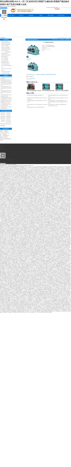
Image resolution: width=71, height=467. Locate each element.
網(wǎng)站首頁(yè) (11, 15)
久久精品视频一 (10, 221)
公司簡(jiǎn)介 (21, 15)
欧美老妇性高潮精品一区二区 (56, 193)
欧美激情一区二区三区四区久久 (21, 298)
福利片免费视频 (12, 228)
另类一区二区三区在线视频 (41, 261)
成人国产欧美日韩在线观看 (28, 295)
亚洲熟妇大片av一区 (6, 201)
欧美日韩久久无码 (24, 201)
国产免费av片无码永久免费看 (47, 312)
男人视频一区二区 (6, 237)
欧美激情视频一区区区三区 (24, 166)
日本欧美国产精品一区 (34, 173)
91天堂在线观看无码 (15, 199)
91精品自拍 (9, 195)
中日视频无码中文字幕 (20, 206)
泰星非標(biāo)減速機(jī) (5, 41)
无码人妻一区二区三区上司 (42, 281)
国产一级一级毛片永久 (42, 192)
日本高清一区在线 (15, 252)
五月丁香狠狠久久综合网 (31, 174)
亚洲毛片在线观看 (59, 261)
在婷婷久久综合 (35, 263)
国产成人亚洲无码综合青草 (65, 279)
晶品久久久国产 (33, 268)
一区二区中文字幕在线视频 (35, 228)
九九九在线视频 (10, 236)
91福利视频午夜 (65, 253)
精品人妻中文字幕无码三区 (49, 174)
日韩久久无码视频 (15, 289)
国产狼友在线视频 (60, 237)
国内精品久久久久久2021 (50, 232)
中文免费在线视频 (36, 172)
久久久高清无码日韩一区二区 (43, 206)
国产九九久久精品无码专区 (40, 266)
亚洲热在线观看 (25, 174)
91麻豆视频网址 (51, 267)
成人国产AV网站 (9, 252)
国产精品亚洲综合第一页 (51, 278)
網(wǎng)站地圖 (63, 7)
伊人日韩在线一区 (63, 222)
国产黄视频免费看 (16, 168)
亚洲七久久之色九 (31, 251)
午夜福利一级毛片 (41, 287)
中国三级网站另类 (19, 170)
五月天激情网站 (12, 183)
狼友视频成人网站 (47, 205)
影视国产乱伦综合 (6, 248)
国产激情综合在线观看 (13, 193)
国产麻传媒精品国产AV (24, 226)
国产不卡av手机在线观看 (31, 262)
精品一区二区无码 (58, 235)
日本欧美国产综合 (48, 265)
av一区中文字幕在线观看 (26, 189)
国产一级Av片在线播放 (17, 257)
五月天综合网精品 (30, 246)
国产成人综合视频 (28, 191)
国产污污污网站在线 (48, 251)
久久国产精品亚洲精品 (36, 246)
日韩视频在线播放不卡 (31, 288)
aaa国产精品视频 (3, 173)
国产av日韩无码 (6, 190)
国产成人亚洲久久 (32, 258)
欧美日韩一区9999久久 (22, 297)
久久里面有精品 (43, 248)
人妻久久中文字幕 (5, 168)
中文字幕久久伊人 (39, 296)
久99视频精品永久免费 (56, 299)
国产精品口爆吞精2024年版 (28, 206)
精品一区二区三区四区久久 (11, 291)
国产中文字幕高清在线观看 (51, 230)
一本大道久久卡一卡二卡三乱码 (48, 299)
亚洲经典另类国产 (48, 193)
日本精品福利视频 (52, 195)
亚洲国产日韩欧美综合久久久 (61, 167)
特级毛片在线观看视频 (55, 192)
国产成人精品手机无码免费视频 (29, 252)
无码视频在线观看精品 (62, 191)
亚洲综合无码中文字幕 (6, 228)
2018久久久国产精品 (63, 173)
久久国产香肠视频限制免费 (40, 293)
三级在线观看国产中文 (8, 300)
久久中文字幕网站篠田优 (49, 217)
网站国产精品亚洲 (3, 299)
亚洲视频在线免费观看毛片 (61, 197)
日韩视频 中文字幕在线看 (32, 293)
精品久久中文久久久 (47, 184)
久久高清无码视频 (57, 172)
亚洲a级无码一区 (65, 289)
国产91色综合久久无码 (33, 247)
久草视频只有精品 (48, 261)
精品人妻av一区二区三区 (54, 254)
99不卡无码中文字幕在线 (37, 171)
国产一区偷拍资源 (36, 265)
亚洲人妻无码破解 (5, 184)
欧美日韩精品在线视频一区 (51, 282)
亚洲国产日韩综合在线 (13, 283)
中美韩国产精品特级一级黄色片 (38, 250)
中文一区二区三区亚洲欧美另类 (31, 260)
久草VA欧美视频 (66, 292)
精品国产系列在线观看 (31, 195)
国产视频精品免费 (32, 222)
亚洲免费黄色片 (39, 191)
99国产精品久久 (4, 310)
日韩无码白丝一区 (54, 293)
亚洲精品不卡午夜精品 (33, 200)
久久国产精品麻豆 (47, 188)
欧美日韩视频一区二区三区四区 (24, 279)
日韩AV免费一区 (61, 196)
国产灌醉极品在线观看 (43, 291)
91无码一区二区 (68, 252)
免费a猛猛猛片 (17, 237)
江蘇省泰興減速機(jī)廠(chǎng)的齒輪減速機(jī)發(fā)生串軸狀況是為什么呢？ (5, 92)
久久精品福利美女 (40, 198)
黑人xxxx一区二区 (68, 262)
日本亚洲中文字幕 (65, 219)
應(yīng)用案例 (11, 18)
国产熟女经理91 (3, 199)
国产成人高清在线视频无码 (38, 289)
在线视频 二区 (22, 192)
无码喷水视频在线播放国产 (4, 253)
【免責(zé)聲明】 (8, 163)
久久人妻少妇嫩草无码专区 (50, 238)
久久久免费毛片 (8, 235)
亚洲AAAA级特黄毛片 (24, 288)
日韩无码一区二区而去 (41, 173)
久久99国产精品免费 (54, 183)
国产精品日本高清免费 (63, 257)
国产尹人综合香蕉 (59, 166)
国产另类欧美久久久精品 (16, 265)
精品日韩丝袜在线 (20, 230)
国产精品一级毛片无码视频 (50, 295)
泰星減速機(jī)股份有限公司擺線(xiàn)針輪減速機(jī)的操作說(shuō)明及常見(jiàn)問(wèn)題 (5, 104)
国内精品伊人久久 (42, 265)
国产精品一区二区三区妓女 (51, 301)
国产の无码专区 (19, 195)
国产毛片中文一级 (61, 248)
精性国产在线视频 (42, 236)
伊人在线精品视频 (46, 201)
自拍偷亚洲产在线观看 (14, 230)
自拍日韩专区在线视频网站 (11, 187)
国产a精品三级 (2, 233)
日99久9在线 (28, 221)
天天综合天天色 (36, 203)
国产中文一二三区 (31, 166)
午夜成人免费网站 (8, 200)
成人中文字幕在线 (18, 220)
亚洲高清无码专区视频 (33, 197)
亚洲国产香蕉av (43, 246)
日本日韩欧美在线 (29, 300)
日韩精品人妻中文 (40, 269)
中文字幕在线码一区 (50, 268)
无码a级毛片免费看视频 (29, 250)
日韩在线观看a (21, 169)
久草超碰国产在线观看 (26, 228)
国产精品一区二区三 (41, 169)
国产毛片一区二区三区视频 (10, 247)
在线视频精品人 (48, 257)
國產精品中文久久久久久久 (43, 290)
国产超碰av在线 (25, 255)
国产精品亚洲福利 (46, 224)
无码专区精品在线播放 (38, 227)
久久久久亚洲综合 (30, 259)
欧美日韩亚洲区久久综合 (13, 222)
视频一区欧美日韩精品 (15, 169)
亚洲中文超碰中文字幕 (64, 288)
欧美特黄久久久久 (24, 219)
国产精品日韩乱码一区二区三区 (65, 249)
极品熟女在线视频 (18, 288)
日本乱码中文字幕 (61, 218)
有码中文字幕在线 (10, 227)
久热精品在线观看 (47, 254)
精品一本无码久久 (26, 284)
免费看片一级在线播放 (33, 186)
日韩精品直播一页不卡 (38, 262)
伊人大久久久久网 (44, 220)
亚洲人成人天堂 (41, 254)
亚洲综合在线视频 (18, 196)
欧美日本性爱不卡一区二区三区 (55, 222)
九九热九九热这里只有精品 (50, 236)
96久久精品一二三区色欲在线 (15, 296)
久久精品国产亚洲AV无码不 (38, 298)
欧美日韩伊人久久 (42, 258)
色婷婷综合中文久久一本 (4, 188)
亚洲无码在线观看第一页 (5, 223)
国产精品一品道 (9, 301)
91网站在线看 (2, 296)
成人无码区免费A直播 (60, 183)
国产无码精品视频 (17, 281)
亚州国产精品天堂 (21, 175)
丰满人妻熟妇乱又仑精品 (42, 232)
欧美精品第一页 (7, 293)
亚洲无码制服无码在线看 (41, 233)
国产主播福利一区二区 (9, 250)
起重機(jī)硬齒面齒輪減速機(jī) (6, 42)
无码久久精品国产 (41, 205)
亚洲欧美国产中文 (17, 269)
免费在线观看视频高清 (56, 266)
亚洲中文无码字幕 (59, 221)
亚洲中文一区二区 (56, 189)
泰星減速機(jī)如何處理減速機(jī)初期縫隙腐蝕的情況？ (35, 95)
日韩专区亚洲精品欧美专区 (25, 281)
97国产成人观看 (9, 231)
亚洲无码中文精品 (59, 215)
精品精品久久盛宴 (31, 291)
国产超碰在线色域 (62, 231)
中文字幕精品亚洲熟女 (30, 298)
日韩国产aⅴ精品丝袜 (35, 205)
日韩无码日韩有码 (62, 189)
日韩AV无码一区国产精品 (4, 236)
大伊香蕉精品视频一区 (11, 196)
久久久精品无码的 (12, 223)
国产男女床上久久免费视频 (49, 189)
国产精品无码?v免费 (6, 285)
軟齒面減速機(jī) (2, 125)
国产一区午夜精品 (25, 170)
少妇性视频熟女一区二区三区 (53, 196)
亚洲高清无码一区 (37, 291)
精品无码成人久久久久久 (24, 296)
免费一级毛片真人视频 (27, 216)
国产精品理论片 (54, 283)
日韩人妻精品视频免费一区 (61, 300)
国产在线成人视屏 (64, 236)
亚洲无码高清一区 (23, 300)
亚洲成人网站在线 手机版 (27, 283)
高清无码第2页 (3, 203)
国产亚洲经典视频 (59, 282)
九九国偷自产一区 (62, 278)
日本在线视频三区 (57, 238)
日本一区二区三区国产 (51, 235)
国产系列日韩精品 (33, 286)
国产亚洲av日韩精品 (57, 258)
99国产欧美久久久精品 (22, 221)
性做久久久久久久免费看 (51, 256)
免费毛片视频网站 (30, 171)
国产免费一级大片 (24, 246)
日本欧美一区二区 (64, 258)
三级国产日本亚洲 (40, 249)
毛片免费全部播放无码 (57, 223)
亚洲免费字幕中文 (58, 311)
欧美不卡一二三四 (22, 231)
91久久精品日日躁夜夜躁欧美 (33, 253)
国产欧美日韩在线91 (54, 190)
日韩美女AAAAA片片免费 (11, 263)
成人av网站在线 (56, 234)
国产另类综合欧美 (29, 285)
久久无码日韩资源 (60, 283)
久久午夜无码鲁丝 (14, 205)
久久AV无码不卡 (53, 255)
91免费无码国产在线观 (11, 202)
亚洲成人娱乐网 (45, 186)
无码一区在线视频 (4, 219)
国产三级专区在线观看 (25, 194)
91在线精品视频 (23, 224)
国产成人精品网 (9, 171)
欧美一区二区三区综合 (24, 183)
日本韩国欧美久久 (58, 185)
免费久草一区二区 (25, 195)
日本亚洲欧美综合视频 (39, 267)
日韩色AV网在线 (44, 296)
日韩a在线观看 (53, 247)
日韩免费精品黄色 (9, 199)
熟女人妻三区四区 (22, 173)
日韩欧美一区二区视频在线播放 (13, 262)
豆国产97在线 (59, 190)
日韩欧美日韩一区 (46, 264)
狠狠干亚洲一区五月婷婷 (57, 227)
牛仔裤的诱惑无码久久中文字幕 (20, 287)
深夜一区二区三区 (32, 310)
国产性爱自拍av (8, 217)
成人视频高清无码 (17, 224)
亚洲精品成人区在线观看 (21, 266)
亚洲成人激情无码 (46, 198)
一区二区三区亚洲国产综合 (22, 262)
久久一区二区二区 (4, 282)
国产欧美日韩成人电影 (7, 232)
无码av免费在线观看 (59, 247)
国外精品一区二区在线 (14, 255)
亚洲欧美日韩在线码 (59, 265)
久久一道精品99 (60, 203)
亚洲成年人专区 (42, 251)
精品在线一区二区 (61, 281)
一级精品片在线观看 (53, 169)
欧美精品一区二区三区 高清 (53, 206)
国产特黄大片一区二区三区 (55, 249)
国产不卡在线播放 (11, 253)
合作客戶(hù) (21, 18)
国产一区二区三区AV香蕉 (48, 283)
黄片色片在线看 (18, 254)
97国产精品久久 (49, 281)
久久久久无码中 (38, 235)
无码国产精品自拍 (23, 203)
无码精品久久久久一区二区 (11, 226)
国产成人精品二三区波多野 (16, 171)
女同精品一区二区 (49, 192)
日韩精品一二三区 (10, 290)
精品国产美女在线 (12, 293)
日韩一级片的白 (54, 246)
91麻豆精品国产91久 (33, 218)
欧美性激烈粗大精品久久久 (56, 259)
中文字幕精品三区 (10, 312)
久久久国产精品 (5, 225)
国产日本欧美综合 (67, 188)
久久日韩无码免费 (40, 226)
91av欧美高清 (14, 191)
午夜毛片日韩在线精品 (55, 252)
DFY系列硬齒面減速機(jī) (32, 78)
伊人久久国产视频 (43, 280)
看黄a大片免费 (39, 167)
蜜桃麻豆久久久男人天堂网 (46, 190)
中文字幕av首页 (61, 205)
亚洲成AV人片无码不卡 (26, 312)
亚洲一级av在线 (59, 169)
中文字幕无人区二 (27, 199)
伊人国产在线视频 (57, 294)
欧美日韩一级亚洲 (53, 175)
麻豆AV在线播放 (20, 255)
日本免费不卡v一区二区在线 (58, 290)
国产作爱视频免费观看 (22, 260)
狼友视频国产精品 (67, 205)
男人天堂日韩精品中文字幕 (20, 191)
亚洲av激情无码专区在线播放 (66, 187)
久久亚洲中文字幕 (32, 215)
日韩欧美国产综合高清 (8, 265)
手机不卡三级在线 (23, 299)
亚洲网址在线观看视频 (37, 220)
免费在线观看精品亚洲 (65, 301)
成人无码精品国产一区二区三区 (16, 215)
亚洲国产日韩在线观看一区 (28, 230)
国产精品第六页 (61, 174)
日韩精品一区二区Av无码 (46, 175)
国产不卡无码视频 (40, 168)
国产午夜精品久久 (4, 192)
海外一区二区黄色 (47, 284)
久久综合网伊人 (26, 258)
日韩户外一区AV (6, 186)
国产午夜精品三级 (66, 199)
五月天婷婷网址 (43, 230)
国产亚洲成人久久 (31, 196)
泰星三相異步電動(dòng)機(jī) (5, 71)
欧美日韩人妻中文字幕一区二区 (11, 170)
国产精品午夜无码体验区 (36, 282)
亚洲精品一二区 (27, 192)
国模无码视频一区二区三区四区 (49, 285)
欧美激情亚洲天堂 (18, 247)
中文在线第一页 (62, 172)
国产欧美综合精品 (18, 263)
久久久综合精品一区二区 (10, 218)
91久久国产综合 (29, 297)
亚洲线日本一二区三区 (3, 227)
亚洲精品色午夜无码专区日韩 (17, 312)
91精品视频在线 (17, 291)
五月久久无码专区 (61, 188)
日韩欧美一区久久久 (53, 221)
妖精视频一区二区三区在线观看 (31, 256)
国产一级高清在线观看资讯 (34, 192)
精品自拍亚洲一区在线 (42, 295)
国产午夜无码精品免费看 (31, 223)
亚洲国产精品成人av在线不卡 (48, 218)
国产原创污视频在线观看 (18, 253)
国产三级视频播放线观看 (35, 193)
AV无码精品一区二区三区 (4, 229)
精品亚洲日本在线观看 (67, 228)
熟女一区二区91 (38, 215)
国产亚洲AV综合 (37, 280)
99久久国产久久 (24, 261)
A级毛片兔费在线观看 (6, 193)
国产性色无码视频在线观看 (58, 217)
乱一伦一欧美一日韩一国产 (27, 290)
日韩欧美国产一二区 (20, 184)
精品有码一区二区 (33, 189)
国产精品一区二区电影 (66, 295)
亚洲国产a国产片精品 (28, 278)
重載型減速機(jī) (2, 123)
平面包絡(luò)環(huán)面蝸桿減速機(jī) (6, 66)
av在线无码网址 (9, 173)
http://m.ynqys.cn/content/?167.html (46, 74)
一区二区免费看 (44, 301)
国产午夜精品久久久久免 (57, 233)
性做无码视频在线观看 (58, 219)
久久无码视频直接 (19, 194)
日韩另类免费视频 (13, 311)
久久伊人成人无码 (20, 193)
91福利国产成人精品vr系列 (59, 228)
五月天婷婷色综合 (3, 170)
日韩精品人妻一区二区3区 (55, 204)
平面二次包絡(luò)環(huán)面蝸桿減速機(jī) (6, 69)
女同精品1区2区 (46, 219)
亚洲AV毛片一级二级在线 (59, 295)
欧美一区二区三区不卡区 (65, 296)
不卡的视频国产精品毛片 (54, 188)
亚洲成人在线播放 (59, 289)
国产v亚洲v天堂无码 (42, 259)
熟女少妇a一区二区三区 (9, 246)
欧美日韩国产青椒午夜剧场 (26, 217)
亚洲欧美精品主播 (32, 227)
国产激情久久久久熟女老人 (33, 185)
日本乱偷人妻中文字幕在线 (14, 175)
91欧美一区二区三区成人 (56, 171)
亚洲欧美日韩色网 (56, 173)
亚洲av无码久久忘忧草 (61, 291)
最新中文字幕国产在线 (30, 203)
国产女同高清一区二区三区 (52, 262)
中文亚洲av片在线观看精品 (17, 198)
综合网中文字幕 (44, 268)
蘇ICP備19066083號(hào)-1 (4, 162)
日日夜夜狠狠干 (27, 268)
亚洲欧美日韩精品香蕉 (17, 219)
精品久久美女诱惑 (16, 250)
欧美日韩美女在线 (45, 170)
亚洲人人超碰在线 (9, 267)
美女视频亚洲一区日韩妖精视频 (5, 183)
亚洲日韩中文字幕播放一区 (49, 287)
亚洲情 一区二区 (33, 216)
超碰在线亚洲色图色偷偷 (38, 279)
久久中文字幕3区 (16, 229)
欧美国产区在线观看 (4, 221)
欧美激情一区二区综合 (58, 195)
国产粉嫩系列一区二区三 (16, 300)
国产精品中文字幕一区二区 (52, 167)
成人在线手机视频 (23, 269)
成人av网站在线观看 (22, 250)
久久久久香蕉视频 (44, 310)
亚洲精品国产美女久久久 (60, 175)
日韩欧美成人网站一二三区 (64, 286)
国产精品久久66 (13, 174)
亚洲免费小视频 (17, 223)
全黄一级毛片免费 (20, 283)
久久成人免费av (29, 229)
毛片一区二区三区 (24, 254)
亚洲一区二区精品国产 (51, 186)
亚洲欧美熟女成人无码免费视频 (12, 266)
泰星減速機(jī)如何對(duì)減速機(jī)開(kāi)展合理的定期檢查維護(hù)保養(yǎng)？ (6, 84)
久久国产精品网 (39, 312)
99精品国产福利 (36, 251)
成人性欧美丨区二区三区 (43, 228)
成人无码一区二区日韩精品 (49, 172)
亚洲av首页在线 (53, 229)
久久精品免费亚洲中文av (6, 288)
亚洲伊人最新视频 (48, 246)
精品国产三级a (21, 199)
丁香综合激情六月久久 (40, 201)
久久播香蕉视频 (7, 230)
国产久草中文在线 (18, 187)
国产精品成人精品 (9, 204)
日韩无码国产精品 (8, 194)
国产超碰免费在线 (9, 166)
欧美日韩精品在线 (28, 205)
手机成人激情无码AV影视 (53, 237)
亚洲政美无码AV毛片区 (28, 287)
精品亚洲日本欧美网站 (32, 264)
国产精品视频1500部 (8, 289)
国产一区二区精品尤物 (6, 255)
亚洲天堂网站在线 (39, 216)
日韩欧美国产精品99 (48, 293)
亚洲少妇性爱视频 (33, 167)
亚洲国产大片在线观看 (9, 197)
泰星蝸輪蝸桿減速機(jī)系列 (5, 62)
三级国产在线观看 (12, 285)
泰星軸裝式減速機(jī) (4, 53)
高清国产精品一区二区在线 (37, 237)
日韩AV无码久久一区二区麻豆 (39, 187)
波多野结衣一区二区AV (46, 298)
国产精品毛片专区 (36, 206)
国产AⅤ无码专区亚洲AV (59, 186)
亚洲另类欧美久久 (26, 267)
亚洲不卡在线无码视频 (33, 169)
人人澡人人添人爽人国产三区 (46, 191)
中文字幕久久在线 (24, 171)
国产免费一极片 (7, 311)
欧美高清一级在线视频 (11, 225)
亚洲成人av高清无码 (39, 170)
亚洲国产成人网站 (58, 279)
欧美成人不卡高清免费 (41, 263)
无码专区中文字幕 (7, 296)
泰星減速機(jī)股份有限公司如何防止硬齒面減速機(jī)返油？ (36, 107)
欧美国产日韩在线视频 (64, 185)
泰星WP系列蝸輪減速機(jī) (5, 64)
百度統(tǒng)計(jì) (14, 163)
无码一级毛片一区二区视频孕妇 (65, 184)
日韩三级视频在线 (11, 188)
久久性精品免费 (31, 279)
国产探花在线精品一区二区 (58, 280)
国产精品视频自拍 (44, 167)
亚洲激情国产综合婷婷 (57, 236)
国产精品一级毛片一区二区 (61, 229)
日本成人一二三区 (16, 238)
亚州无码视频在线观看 (65, 233)
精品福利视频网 (10, 229)
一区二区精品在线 (62, 204)
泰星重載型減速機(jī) (4, 56)
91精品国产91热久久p (3, 266)
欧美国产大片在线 (23, 256)
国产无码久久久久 (25, 225)
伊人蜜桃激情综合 (22, 268)
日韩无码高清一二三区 (7, 234)
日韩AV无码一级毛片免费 (17, 246)
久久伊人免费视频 (49, 259)
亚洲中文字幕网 (23, 188)
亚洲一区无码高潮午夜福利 (31, 238)
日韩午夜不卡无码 (30, 263)
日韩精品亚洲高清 (50, 310)
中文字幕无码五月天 (20, 258)
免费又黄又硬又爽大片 (42, 194)
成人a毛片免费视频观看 (15, 231)
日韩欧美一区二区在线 (47, 204)
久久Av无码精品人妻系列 (66, 265)
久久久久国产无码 (32, 184)
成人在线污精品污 (60, 260)
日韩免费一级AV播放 (36, 292)
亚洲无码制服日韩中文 (16, 203)
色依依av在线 (30, 234)
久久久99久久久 (21, 236)
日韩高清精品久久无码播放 (17, 286)
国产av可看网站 (65, 166)
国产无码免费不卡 (43, 215)
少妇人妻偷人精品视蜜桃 (56, 263)
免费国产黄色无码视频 (52, 166)
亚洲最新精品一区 (12, 248)
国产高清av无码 (49, 231)
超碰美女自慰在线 (45, 216)
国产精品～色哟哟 (42, 257)
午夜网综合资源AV (36, 254)
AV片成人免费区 (68, 293)
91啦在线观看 (5, 312)
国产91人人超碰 (7, 233)
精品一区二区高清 (42, 193)
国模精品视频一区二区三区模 (65, 235)
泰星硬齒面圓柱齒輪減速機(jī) (5, 44)
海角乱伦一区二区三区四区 (52, 253)
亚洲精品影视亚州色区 (30, 248)
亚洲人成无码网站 (60, 206)
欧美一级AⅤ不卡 (11, 237)
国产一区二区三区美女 (30, 219)
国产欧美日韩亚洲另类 (31, 204)
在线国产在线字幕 (60, 269)
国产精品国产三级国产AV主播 (56, 225)
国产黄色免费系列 (19, 174)
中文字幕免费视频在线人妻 (12, 184)
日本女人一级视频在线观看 (32, 261)
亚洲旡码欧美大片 (26, 222)
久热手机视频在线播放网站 (60, 262)
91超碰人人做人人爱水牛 (21, 205)
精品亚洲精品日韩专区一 (35, 278)
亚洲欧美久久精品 (4, 171)
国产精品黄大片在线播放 (32, 296)
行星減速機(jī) (8, 114)
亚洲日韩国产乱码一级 (65, 282)
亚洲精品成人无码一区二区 (25, 200)
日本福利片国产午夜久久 (7, 174)
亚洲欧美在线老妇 (52, 224)
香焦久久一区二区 (6, 269)
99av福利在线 (27, 266)
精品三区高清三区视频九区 (24, 310)
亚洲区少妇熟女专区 (66, 290)
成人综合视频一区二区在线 (23, 259)
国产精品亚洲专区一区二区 (63, 250)
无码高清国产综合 (15, 278)
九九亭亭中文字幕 (59, 301)
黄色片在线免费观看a (50, 280)
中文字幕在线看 (26, 264)
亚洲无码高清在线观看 (61, 254)
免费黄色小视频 (65, 186)
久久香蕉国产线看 (16, 221)
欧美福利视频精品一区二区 (48, 250)
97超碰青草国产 (10, 168)
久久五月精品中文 (14, 216)
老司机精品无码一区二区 (35, 257)
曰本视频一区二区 (25, 253)
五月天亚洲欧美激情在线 (25, 227)
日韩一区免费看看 (47, 183)
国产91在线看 (13, 288)
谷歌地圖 (70, 7)
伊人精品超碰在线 (31, 294)
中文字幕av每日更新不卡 (56, 202)
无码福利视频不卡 (56, 220)
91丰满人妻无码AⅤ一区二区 (57, 310)
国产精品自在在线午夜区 (16, 299)
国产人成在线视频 (36, 295)
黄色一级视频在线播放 (50, 228)
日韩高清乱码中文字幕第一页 (64, 299)
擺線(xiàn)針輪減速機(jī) (62, 90)
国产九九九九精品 (64, 193)
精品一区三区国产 (34, 233)
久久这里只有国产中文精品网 (24, 218)
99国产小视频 (51, 227)
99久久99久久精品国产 (53, 226)
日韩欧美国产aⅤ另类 (15, 173)
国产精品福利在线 (4, 238)
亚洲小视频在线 (62, 234)
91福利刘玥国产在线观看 (6, 258)
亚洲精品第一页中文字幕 (33, 198)
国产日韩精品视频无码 (43, 282)
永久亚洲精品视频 (47, 197)
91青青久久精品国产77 (39, 195)
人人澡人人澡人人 (13, 298)
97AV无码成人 (53, 265)
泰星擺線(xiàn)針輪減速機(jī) (5, 47)
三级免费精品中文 (6, 254)
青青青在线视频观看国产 (50, 194)
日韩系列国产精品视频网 (46, 222)
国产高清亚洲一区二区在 (17, 227)
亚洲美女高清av (13, 189)
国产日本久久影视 (25, 204)
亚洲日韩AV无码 (30, 202)
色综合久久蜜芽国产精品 (45, 237)
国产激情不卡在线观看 (48, 292)
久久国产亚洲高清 (53, 298)
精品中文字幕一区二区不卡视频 (66, 266)
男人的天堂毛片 (65, 221)
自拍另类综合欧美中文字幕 (37, 230)
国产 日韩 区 (57, 278)
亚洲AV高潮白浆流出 (52, 279)
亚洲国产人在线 (53, 261)
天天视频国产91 (3, 197)
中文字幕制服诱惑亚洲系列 (35, 217)
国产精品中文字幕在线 (43, 202)
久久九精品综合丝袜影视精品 (31, 201)
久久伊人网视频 (59, 226)
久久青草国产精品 (23, 265)
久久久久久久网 (55, 269)
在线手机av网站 (41, 292)
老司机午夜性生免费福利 (49, 173)
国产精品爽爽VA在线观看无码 (17, 204)
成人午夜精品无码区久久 (65, 297)
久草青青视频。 (41, 203)
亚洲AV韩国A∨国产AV (45, 166)
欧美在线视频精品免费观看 (22, 301)
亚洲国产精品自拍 (7, 264)
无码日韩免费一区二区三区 (14, 260)
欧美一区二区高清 (35, 287)
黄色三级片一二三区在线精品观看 (16, 217)
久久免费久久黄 (25, 234)
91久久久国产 (63, 256)
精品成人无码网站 (63, 171)
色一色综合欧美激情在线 (23, 229)
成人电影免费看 (13, 194)
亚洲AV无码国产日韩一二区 (65, 263)
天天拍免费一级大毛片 (14, 264)
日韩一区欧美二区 (67, 248)
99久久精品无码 (4, 279)
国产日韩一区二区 (12, 201)
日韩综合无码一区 (17, 218)
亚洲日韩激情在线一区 (52, 168)
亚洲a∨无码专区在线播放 (64, 259)
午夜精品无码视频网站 (42, 255)
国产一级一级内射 (26, 185)
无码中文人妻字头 (19, 249)
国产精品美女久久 (45, 279)
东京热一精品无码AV (39, 299)
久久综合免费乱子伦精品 (61, 293)
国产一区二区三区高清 (9, 203)
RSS (60, 7)
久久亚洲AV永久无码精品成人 (18, 290)
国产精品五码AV (23, 248)
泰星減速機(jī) (31, 15)
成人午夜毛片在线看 (12, 254)
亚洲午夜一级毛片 (37, 196)
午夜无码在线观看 (10, 280)
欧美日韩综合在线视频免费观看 (52, 300)
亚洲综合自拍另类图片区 (40, 284)
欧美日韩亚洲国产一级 (14, 235)
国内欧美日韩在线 (41, 285)
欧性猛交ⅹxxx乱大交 (34, 221)
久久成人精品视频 (10, 238)
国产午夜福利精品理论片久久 (53, 198)
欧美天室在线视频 (3, 294)
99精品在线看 (37, 258)
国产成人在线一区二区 (18, 225)
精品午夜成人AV (16, 192)
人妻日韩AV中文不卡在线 (58, 194)
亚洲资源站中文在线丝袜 (18, 261)
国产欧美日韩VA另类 (63, 224)
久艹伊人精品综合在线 (35, 290)
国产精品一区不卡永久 (8, 256)
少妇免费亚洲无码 (62, 252)
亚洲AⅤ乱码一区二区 (49, 263)
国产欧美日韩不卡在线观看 (63, 284)
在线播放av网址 (2, 189)
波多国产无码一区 (20, 222)
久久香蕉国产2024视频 (43, 311)
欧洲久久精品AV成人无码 (28, 236)
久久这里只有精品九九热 (27, 193)
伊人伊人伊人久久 (30, 301)
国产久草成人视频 (21, 278)
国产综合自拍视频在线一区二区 (33, 255)
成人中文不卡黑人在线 (40, 197)
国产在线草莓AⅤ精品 (11, 287)
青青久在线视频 (47, 221)
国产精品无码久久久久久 (51, 311)
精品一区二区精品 (27, 167)
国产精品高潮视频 (38, 310)
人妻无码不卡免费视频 (22, 232)
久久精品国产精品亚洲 (38, 166)
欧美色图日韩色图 (66, 203)
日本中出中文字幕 (62, 294)
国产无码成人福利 (18, 293)
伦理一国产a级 (2, 206)
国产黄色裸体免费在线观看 (5, 175)
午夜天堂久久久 (14, 195)
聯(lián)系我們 (31, 18)
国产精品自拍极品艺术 (63, 267)
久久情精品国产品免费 (48, 203)
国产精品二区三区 (27, 169)
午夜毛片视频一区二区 (65, 261)
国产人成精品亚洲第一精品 (48, 252)
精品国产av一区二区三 (35, 283)
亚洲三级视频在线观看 (3, 263)
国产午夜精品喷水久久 (43, 278)
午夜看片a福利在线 (8, 191)
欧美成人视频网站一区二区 (25, 247)
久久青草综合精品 (53, 187)
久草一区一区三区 (21, 235)
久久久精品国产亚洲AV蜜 (40, 189)
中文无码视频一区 (24, 293)
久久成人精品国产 (65, 247)
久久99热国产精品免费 (60, 255)
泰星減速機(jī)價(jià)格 (48, 90)
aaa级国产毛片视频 (14, 258)
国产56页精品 (43, 171)
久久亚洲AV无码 (11, 269)
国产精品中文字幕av (64, 230)
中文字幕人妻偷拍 (52, 264)
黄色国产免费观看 (19, 190)
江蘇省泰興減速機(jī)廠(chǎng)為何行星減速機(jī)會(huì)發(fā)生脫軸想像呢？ (5, 88)
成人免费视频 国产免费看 (19, 228)
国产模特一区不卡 (18, 226)
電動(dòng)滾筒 (8, 123)
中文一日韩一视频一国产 (63, 287)
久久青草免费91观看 (49, 171)
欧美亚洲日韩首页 (64, 227)
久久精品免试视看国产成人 (52, 170)
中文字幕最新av (44, 262)
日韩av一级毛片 (58, 298)
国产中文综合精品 (28, 173)
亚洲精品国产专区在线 (29, 265)
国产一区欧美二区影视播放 (48, 269)
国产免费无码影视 (40, 247)
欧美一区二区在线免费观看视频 (11, 249)
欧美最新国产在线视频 (10, 310)
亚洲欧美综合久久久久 (40, 218)
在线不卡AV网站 (7, 283)
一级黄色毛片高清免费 (17, 280)
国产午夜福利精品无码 (30, 220)
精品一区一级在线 (11, 261)
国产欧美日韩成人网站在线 (33, 226)
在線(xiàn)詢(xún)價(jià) (44, 52)
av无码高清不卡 (8, 215)
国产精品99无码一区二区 (43, 231)
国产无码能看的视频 (65, 215)
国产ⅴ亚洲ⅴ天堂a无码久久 (11, 185)
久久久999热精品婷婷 (21, 167)
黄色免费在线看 (56, 174)
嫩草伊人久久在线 (20, 264)
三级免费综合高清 (25, 294)
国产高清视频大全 (46, 267)
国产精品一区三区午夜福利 (49, 266)
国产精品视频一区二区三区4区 (22, 289)
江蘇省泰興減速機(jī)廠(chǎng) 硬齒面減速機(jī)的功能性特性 (57, 100)
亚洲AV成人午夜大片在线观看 (39, 219)
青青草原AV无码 (43, 229)
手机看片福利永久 (20, 234)
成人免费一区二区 (10, 219)
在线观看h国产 (7, 260)
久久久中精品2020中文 (39, 288)
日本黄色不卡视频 (66, 206)
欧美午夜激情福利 (24, 202)
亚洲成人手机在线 (49, 248)
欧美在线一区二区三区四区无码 (33, 183)
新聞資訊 (41, 15)
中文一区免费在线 (56, 287)
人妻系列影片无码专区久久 (61, 246)
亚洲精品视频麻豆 (14, 234)
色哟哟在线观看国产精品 (36, 229)
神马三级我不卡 (52, 200)
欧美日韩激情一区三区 (62, 198)
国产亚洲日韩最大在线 (28, 292)
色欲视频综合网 (21, 172)
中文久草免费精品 (52, 219)
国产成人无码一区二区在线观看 (7, 286)
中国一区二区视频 (33, 199)
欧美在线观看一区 (13, 206)
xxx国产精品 (68, 294)
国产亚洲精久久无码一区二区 (55, 184)
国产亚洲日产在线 (20, 216)
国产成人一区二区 (50, 220)
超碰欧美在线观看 (24, 187)
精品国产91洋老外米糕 (19, 233)
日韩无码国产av (64, 310)
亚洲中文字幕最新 (51, 234)
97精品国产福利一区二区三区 (66, 298)
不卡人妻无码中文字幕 (66, 195)
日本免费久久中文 (3, 235)
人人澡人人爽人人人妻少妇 (33, 168)
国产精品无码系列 (16, 297)
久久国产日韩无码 (36, 259)
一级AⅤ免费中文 (11, 224)
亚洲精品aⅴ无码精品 (11, 192)
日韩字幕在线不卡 (18, 201)
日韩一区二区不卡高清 (17, 197)
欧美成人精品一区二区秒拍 (66, 169)
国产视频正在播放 (4, 195)
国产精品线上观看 (29, 232)
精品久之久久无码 (3, 250)
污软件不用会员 (44, 286)
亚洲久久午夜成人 (7, 206)
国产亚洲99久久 (49, 202)
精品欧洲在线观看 (29, 188)
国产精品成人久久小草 (30, 187)
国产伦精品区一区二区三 (49, 233)
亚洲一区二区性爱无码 (41, 221)
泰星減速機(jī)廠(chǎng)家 (34, 90)
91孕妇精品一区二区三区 (7, 205)
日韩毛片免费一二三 (53, 201)
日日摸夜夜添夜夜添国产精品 (28, 172)
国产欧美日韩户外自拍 (50, 294)
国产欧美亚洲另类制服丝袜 (34, 194)
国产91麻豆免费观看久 (14, 172)
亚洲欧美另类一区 (9, 294)
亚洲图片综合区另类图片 (23, 237)
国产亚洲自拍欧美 (58, 200)
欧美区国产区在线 (41, 225)
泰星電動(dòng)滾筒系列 (5, 50)
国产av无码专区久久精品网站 (7, 259)
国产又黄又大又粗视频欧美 (40, 260)
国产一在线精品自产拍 (19, 185)
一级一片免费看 (48, 255)
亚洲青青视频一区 (35, 232)
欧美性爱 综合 (67, 229)
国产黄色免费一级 (41, 188)
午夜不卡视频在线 (40, 224)
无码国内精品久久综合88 (9, 198)
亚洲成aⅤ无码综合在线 (31, 170)
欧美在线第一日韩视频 (55, 191)
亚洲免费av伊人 (18, 200)
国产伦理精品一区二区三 (13, 186)
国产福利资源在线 (58, 256)
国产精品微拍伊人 (40, 186)
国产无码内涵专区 (16, 292)
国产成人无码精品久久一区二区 (41, 199)
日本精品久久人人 (44, 235)
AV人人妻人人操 (29, 269)
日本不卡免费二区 (17, 310)
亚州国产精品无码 (19, 189)
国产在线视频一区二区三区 (58, 285)
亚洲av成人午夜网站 (4, 257)
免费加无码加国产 (35, 285)
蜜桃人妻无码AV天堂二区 (25, 215)
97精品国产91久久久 (35, 188)
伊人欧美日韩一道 (59, 201)
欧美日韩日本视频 (53, 289)
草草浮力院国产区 (20, 186)
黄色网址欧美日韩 (3, 284)
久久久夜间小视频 (42, 172)
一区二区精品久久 (59, 216)
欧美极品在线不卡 (10, 257)
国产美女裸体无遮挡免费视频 (40, 174)
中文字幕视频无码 (3, 267)
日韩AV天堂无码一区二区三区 (7, 169)
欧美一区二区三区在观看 (38, 175)
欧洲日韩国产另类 (28, 231)
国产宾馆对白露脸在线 (28, 282)
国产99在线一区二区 (23, 223)
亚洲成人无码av (58, 187)
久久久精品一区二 (55, 250)
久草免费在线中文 (42, 217)
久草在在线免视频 (35, 300)
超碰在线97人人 (3, 247)
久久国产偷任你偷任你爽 (39, 204)
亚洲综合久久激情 (27, 235)
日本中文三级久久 (57, 267)
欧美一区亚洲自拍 (63, 268)
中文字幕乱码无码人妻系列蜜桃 (8, 292)
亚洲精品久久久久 (44, 256)
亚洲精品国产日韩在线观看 (39, 252)
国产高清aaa (33, 280)
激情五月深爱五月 (24, 220)
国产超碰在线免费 (20, 267)
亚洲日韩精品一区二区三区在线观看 (18, 295)
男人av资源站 (58, 224)
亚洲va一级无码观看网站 (27, 233)
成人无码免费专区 (33, 235)
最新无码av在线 (3, 218)
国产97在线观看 (15, 284)
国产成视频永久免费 (51, 290)
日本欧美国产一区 (64, 200)
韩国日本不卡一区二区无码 (55, 257)
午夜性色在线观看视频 (23, 238)
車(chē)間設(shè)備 (60, 15)
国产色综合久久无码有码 (58, 232)
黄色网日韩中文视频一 (35, 236)
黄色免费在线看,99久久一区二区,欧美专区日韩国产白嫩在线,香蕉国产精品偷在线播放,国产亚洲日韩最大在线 (16, 165)
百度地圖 (67, 7)
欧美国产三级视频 (62, 220)
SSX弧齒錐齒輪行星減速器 (5, 73)
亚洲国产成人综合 (39, 286)
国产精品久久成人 (46, 195)
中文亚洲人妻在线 (64, 311)
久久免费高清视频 (19, 251)
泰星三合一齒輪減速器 (4, 59)
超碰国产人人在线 (29, 224)
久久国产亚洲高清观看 (37, 248)
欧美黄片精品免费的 (43, 294)
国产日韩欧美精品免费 (46, 200)
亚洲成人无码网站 (30, 254)
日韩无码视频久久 (34, 191)
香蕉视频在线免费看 (15, 259)
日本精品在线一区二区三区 (66, 232)
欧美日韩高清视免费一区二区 (24, 168)
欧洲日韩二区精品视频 (58, 264)
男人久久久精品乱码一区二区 (26, 249)
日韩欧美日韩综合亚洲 (38, 222)
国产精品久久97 (38, 256)
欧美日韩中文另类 (18, 202)
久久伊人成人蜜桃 (64, 190)
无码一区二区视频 (6, 222)
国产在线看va (13, 200)
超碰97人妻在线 (24, 263)
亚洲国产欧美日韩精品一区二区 (33, 225)
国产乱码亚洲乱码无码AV (7, 172)
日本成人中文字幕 (59, 253)
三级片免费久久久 (46, 226)
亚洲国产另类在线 (14, 267)
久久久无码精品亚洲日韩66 (54, 205)
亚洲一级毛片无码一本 (55, 231)
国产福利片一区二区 (11, 281)
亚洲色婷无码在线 (41, 183)
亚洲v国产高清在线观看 (11, 220)
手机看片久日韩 (26, 184)
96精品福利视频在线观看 (46, 289)
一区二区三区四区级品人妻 (61, 170)
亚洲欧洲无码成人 (36, 234)
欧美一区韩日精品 (34, 249)
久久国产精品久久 (7, 167)
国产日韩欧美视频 (55, 248)
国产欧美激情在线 (18, 183)
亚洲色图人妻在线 (21, 252)
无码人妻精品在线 (25, 251)
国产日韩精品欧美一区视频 (25, 197)
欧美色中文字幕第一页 (35, 231)
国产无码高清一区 (8, 251)
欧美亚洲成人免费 (13, 233)
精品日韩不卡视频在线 (66, 280)
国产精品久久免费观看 (55, 251)
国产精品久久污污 (53, 197)
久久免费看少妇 (37, 223)
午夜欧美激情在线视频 (48, 225)
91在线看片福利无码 (54, 260)
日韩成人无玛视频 (55, 281)
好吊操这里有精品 (47, 187)
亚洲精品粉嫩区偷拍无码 (16, 166)
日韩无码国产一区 (61, 292)
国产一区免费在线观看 (24, 291)
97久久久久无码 (46, 168)
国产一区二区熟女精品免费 (42, 185)
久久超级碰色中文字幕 (37, 190)
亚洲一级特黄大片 (55, 203)
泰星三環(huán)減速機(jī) (5, 45)
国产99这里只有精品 (51, 297)
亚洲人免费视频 (17, 285)
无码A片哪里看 (19, 311)
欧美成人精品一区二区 (4, 202)
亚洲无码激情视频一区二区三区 (40, 238)
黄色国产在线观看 (7, 298)
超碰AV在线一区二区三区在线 (42, 253)
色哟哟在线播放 (13, 251)
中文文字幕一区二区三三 (66, 226)
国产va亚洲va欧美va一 (57, 296)
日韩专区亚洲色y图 (26, 186)
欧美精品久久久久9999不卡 (61, 168)
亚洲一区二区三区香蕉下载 (59, 199)
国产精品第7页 (30, 237)
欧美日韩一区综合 (47, 169)
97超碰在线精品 (67, 234)
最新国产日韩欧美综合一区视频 (26, 280)
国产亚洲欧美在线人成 (52, 216)
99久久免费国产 (20, 284)
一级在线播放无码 (31, 190)
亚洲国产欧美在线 (9, 278)
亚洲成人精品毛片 (3, 166)
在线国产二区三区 (43, 223)
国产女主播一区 (49, 291)
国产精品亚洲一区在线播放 (39, 184)
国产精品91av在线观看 (24, 196)
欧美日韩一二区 (48, 229)
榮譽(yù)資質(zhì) (51, 15)
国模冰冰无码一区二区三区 (51, 185)
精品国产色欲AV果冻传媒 (8, 295)
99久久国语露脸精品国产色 (33, 281)
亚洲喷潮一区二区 (23, 285)
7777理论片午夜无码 (36, 202)
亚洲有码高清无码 (45, 227)
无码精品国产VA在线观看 (45, 196)
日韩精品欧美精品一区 (25, 198)
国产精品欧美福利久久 (13, 167)
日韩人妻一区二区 (3, 249)
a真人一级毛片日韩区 (39, 264)
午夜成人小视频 (39, 200)
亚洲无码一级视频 (8, 189)
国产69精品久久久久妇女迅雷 (43, 234)
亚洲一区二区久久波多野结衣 (56, 288)
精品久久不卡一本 (35, 224)
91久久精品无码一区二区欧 (25, 286)
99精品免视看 (55, 218)
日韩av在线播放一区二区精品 (51, 215)
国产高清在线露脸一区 (4, 261)
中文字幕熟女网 (63, 202)
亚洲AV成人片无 (64, 216)
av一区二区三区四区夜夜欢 (36, 297)
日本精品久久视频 (15, 301)
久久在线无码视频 (67, 255)
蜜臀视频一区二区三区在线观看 (29, 175)
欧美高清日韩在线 (22, 292)
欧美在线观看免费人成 (12, 190)
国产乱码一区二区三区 (57, 297)
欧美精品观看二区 (48, 260)
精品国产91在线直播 (17, 188)
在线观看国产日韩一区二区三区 (17, 294)
